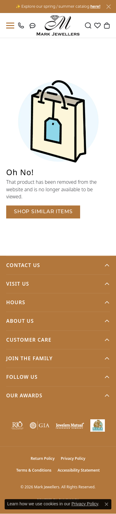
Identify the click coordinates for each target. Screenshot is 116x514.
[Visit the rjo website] (17, 425)
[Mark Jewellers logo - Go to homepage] (58, 25)
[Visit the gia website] (39, 425)
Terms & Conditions (34, 470)
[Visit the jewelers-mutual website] (70, 425)
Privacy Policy (73, 458)
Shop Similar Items (43, 211)
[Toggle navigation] (9, 25)
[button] (88, 25)
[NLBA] (97, 425)
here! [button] (95, 6)
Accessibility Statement (79, 470)
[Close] (108, 7)
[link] (22, 25)
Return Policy (42, 458)
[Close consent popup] (106, 504)
